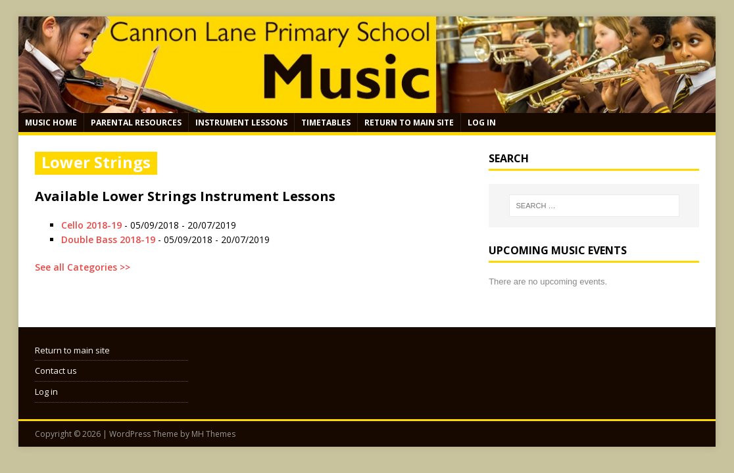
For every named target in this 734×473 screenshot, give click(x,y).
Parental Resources (136, 122)
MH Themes (213, 433)
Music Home (51, 122)
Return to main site (409, 122)
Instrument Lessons (241, 122)
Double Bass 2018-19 (108, 239)
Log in (482, 122)
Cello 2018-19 (91, 225)
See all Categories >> (82, 267)
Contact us (56, 370)
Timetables (326, 122)
